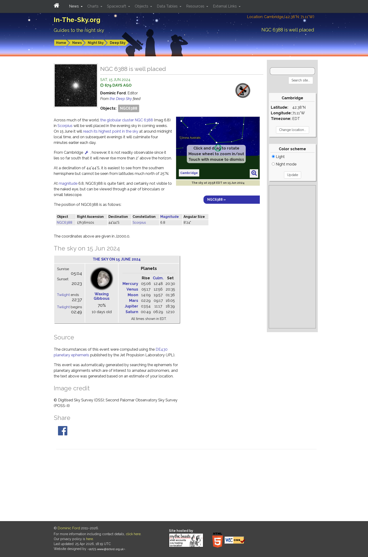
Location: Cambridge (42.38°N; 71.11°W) (280, 17)
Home (61, 43)
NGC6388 (128, 108)
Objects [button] (142, 6)
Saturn (132, 312)
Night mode (284, 164)
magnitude (68, 183)
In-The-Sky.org (77, 20)
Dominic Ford (69, 528)
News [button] (74, 6)
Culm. (158, 278)
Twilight (63, 295)
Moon (133, 295)
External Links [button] (225, 6)
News (77, 43)
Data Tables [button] (168, 6)
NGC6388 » (216, 199)
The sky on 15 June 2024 (117, 259)
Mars (133, 300)
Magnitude (169, 217)
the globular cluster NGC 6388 (127, 120)
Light (278, 156)
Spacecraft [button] (117, 6)
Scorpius (65, 125)
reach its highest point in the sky (110, 131)
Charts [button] (93, 6)
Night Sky (96, 43)
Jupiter (131, 306)
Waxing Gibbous (102, 296)
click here (133, 534)
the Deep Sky (121, 98)
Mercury (130, 283)
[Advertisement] (292, 256)
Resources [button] (195, 6)
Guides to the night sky (79, 30)
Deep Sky (118, 43)
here (89, 539)
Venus (132, 289)
